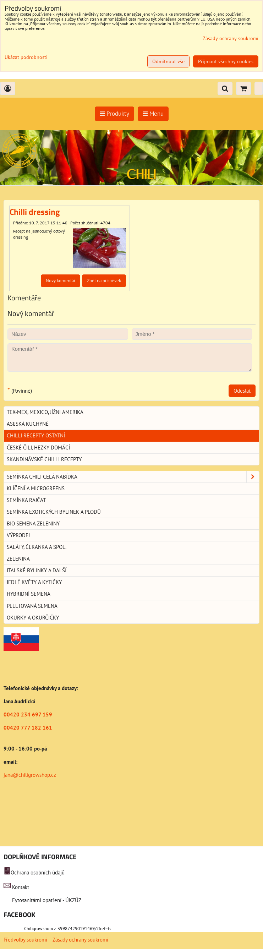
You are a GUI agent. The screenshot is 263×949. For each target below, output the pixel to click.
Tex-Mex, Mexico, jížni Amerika (45, 412)
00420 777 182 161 (28, 727)
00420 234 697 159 (28, 714)
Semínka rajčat (26, 500)
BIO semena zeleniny (33, 523)
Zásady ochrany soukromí (80, 939)
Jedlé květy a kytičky (34, 582)
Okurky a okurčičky (33, 617)
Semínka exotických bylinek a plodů (54, 511)
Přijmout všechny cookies (225, 61)
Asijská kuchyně (28, 423)
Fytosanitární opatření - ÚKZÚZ (46, 900)
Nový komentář (60, 281)
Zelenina (18, 558)
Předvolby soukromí (25, 939)
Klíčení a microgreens (36, 488)
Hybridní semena (28, 593)
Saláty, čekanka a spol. (36, 547)
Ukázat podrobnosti (26, 57)
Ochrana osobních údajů (38, 872)
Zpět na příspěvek (104, 281)
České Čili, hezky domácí (38, 447)
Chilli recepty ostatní (36, 435)
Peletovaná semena (32, 605)
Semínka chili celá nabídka (133, 476)
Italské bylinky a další (36, 570)
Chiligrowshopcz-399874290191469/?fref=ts (67, 929)
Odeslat (242, 390)
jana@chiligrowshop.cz (30, 774)
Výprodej (18, 535)
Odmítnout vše (168, 61)
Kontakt (20, 887)
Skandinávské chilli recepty (44, 459)
